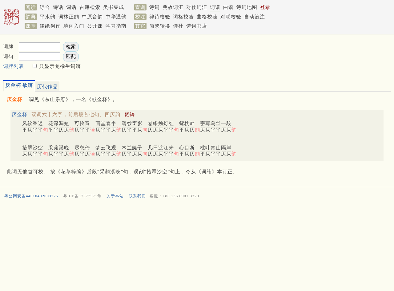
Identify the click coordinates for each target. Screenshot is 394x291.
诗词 (154, 7)
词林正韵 (68, 16)
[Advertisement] (277, 55)
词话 (71, 7)
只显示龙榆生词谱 (59, 66)
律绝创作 (50, 26)
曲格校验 (207, 16)
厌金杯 (19, 114)
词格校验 (183, 16)
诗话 (58, 7)
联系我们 (137, 196)
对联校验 (230, 16)
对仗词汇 (196, 7)
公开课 (95, 26)
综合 (45, 7)
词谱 (215, 7)
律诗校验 (159, 16)
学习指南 (116, 26)
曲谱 (228, 7)
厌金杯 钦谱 (19, 85)
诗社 (178, 26)
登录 (265, 7)
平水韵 (47, 16)
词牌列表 (13, 66)
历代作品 (47, 86)
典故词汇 (173, 7)
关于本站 (115, 196)
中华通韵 (116, 16)
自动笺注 (254, 16)
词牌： (11, 46)
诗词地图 (246, 7)
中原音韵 (92, 16)
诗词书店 (196, 26)
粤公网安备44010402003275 (31, 196)
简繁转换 (159, 26)
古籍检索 (89, 7)
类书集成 (113, 7)
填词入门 (73, 26)
